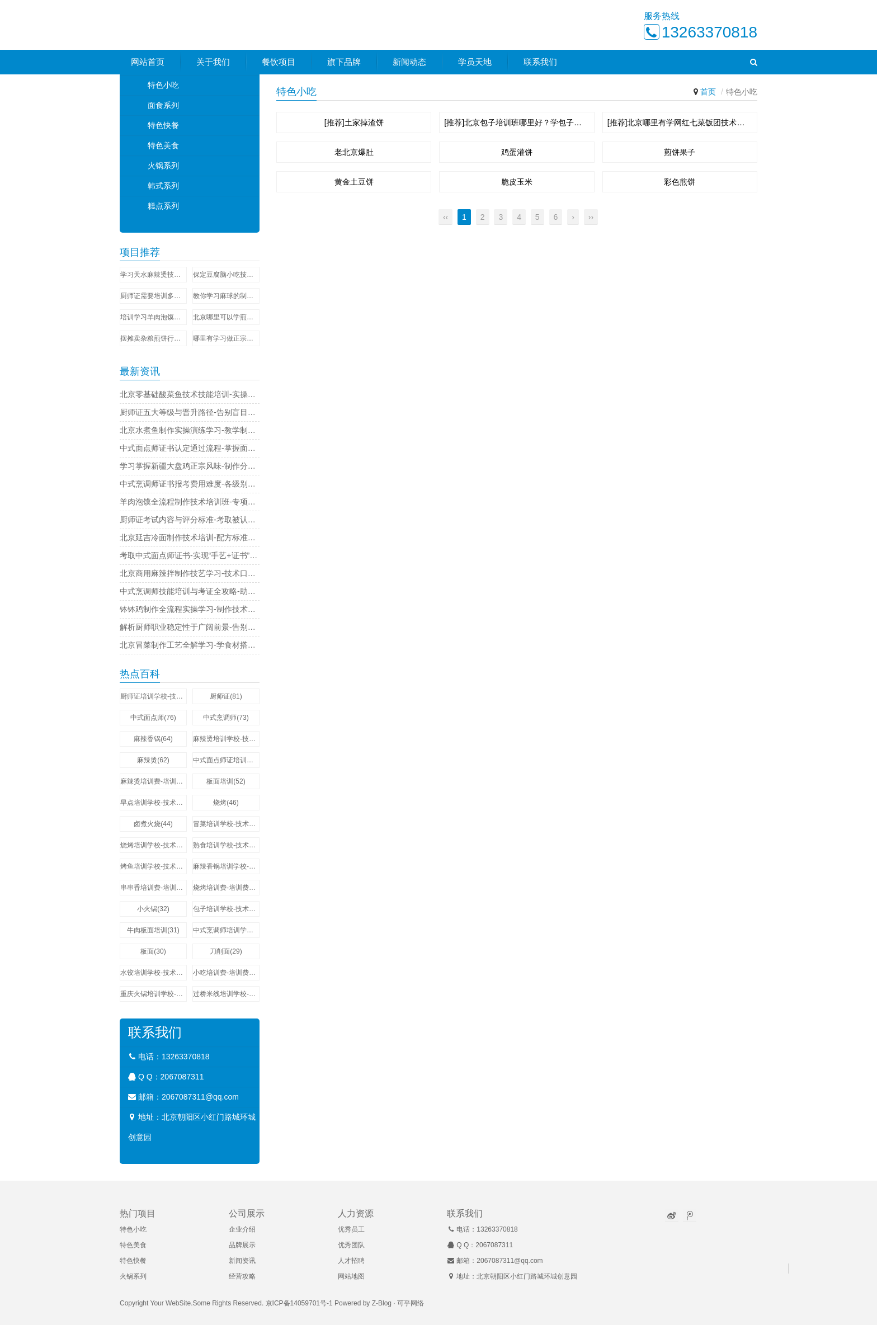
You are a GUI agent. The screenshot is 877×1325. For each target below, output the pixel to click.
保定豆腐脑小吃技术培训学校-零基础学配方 (226, 275)
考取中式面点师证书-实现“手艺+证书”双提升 (190, 555)
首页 (708, 91)
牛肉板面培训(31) (153, 930)
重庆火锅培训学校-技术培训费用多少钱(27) (153, 994)
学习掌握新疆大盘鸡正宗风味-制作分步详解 (190, 465)
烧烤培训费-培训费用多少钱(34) (226, 888)
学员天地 (475, 62)
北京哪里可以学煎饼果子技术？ (226, 317)
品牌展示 (242, 1245)
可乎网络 (410, 1303)
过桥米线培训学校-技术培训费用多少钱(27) (226, 994)
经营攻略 (242, 1276)
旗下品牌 (344, 62)
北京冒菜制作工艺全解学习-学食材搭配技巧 (190, 644)
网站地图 (351, 1276)
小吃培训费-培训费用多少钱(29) (226, 973)
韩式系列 (163, 185)
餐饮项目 (278, 62)
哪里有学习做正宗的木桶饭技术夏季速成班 (226, 338)
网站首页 (147, 62)
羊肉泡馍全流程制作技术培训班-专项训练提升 (190, 501)
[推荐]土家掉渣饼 (354, 122)
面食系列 (163, 105)
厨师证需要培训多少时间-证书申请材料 (153, 296)
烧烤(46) (225, 803)
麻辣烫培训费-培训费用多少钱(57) (153, 781)
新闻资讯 (242, 1261)
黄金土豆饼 (354, 181)
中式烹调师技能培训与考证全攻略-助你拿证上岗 (190, 591)
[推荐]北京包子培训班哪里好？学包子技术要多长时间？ (516, 122)
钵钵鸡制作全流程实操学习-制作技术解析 (190, 609)
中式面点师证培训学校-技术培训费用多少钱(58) (226, 760)
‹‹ (445, 217)
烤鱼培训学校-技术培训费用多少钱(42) (153, 866)
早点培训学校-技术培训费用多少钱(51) (153, 803)
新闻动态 (409, 62)
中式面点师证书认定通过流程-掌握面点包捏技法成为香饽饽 (190, 448)
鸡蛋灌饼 (516, 152)
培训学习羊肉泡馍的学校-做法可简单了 (153, 317)
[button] (753, 62)
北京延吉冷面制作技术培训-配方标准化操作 (190, 537)
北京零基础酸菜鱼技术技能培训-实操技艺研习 (190, 394)
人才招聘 (351, 1261)
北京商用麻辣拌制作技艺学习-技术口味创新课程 (190, 573)
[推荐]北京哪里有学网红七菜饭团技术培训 (679, 122)
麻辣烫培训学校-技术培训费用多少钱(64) (226, 739)
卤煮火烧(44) (153, 824)
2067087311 (182, 1076)
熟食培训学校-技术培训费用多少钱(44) (226, 845)
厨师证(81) (226, 696)
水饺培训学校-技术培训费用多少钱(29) (153, 973)
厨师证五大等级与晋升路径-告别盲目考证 (190, 412)
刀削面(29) (226, 951)
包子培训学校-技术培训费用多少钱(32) (226, 909)
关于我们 (213, 62)
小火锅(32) (153, 909)
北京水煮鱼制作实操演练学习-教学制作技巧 (190, 430)
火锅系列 (163, 165)
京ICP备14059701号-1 (299, 1303)
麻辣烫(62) (153, 760)
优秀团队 (351, 1245)
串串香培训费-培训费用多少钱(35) (153, 888)
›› (590, 217)
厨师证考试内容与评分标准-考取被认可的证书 (190, 519)
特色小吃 (163, 85)
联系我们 (540, 62)
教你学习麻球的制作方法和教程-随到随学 (226, 296)
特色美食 (163, 145)
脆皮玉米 (516, 181)
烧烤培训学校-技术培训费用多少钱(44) (153, 845)
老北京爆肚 (354, 152)
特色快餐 (163, 125)
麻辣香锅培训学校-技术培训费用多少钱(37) (226, 866)
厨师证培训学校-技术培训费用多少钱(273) (153, 696)
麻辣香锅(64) (153, 739)
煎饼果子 (679, 152)
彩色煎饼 (679, 181)
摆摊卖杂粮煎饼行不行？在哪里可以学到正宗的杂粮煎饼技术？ (153, 338)
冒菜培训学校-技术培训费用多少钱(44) (226, 824)
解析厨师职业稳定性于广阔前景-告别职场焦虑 (190, 627)
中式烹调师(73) (225, 718)
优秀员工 (351, 1229)
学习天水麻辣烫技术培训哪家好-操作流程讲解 (153, 275)
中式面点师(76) (153, 718)
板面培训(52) (225, 781)
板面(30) (153, 951)
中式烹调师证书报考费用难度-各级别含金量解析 (190, 483)
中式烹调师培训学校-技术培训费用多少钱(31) (226, 930)
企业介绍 (242, 1229)
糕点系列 (163, 205)
